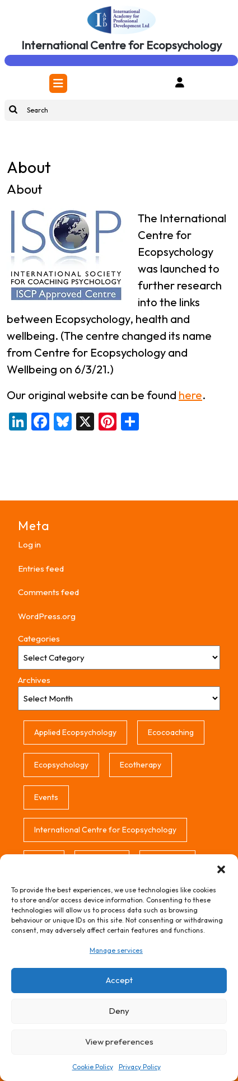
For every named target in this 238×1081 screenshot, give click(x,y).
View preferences (119, 1041)
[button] (221, 868)
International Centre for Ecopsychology (121, 45)
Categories (39, 638)
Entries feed (41, 568)
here (190, 395)
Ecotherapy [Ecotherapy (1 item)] (140, 765)
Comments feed (48, 592)
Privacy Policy (140, 1067)
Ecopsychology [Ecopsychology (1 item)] (61, 765)
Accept (119, 980)
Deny (119, 1010)
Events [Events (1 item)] (46, 797)
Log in (29, 544)
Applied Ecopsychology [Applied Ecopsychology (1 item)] (75, 732)
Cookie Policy (92, 1067)
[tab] (58, 83)
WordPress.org (47, 616)
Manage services (116, 950)
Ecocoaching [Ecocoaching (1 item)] (171, 732)
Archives (34, 680)
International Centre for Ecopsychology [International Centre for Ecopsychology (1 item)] (105, 830)
